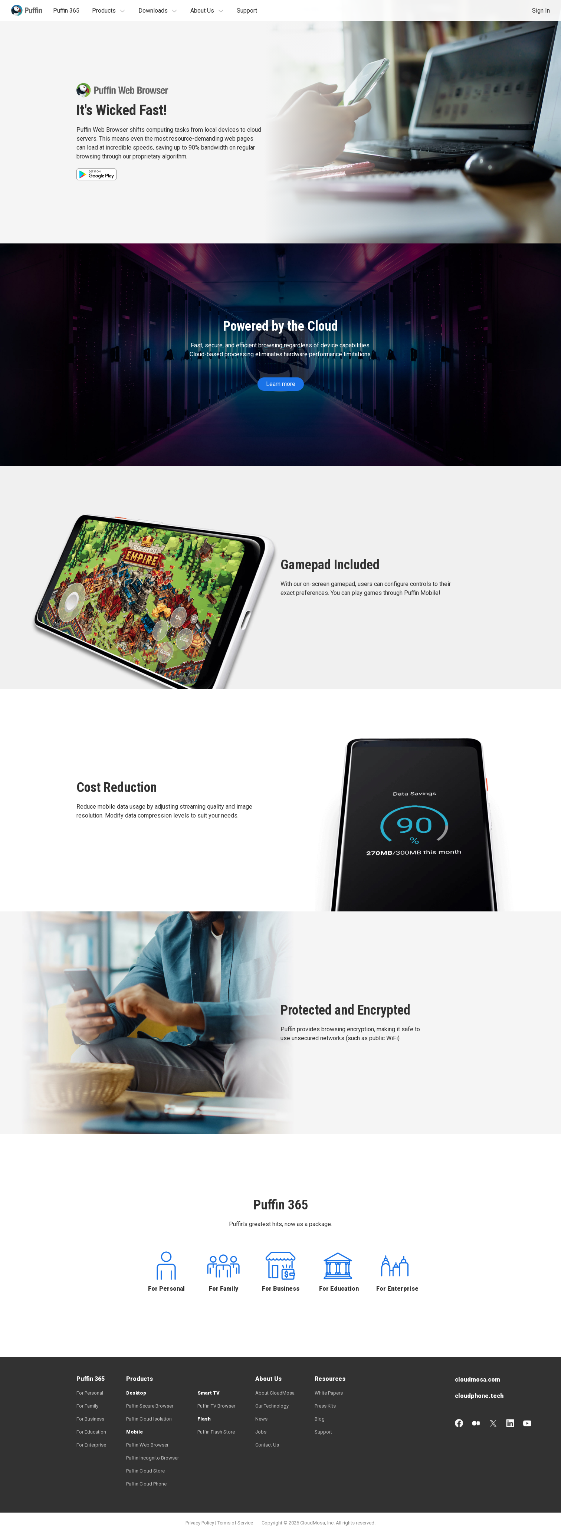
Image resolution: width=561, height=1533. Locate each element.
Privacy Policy (200, 1523)
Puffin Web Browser (147, 1445)
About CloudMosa (275, 1393)
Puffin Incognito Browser (152, 1458)
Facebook (459, 1423)
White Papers (329, 1393)
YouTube (527, 1423)
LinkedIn (510, 1423)
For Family (223, 1288)
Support (247, 10)
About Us (202, 10)
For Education (337, 1288)
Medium (476, 1423)
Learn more (280, 383)
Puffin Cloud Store (145, 1471)
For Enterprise (394, 1288)
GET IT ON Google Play (96, 174)
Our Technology (272, 1406)
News (261, 1419)
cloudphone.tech (479, 1395)
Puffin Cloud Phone (146, 1484)
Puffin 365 (66, 10)
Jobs (260, 1432)
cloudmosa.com (477, 1379)
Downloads (153, 10)
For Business (280, 1288)
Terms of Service (235, 1523)
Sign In (541, 10)
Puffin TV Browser (216, 1406)
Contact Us (267, 1445)
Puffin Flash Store (216, 1432)
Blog (320, 1419)
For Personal (166, 1288)
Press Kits (325, 1406)
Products (104, 10)
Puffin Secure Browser (149, 1406)
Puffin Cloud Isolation (149, 1419)
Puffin (26, 10)
